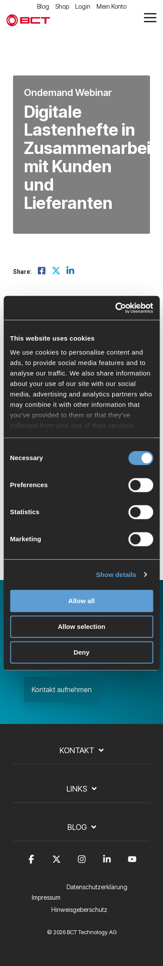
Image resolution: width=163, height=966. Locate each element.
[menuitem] (99, 892)
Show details (116, 574)
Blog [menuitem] (43, 6)
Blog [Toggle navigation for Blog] (77, 827)
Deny (81, 652)
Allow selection (81, 626)
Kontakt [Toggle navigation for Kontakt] (77, 750)
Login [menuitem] (82, 6)
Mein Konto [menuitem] (111, 6)
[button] (150, 17)
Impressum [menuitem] (46, 897)
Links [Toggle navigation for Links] (77, 788)
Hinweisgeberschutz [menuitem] (79, 909)
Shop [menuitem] (62, 6)
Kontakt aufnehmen (62, 689)
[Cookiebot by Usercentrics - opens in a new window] (116, 308)
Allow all (81, 600)
